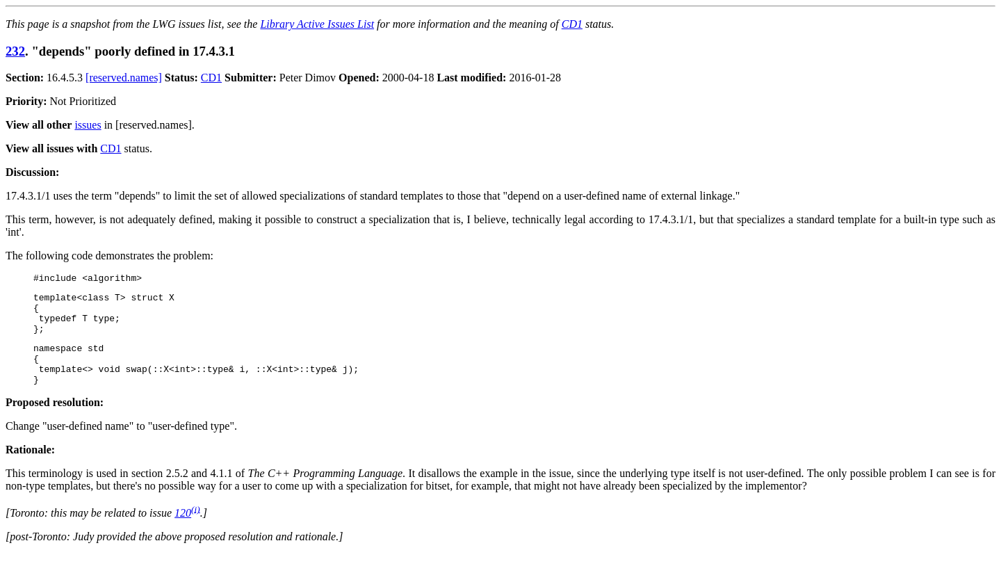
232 (15, 51)
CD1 (572, 24)
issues (87, 125)
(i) (195, 527)
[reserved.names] (124, 77)
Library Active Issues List (317, 24)
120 (182, 532)
